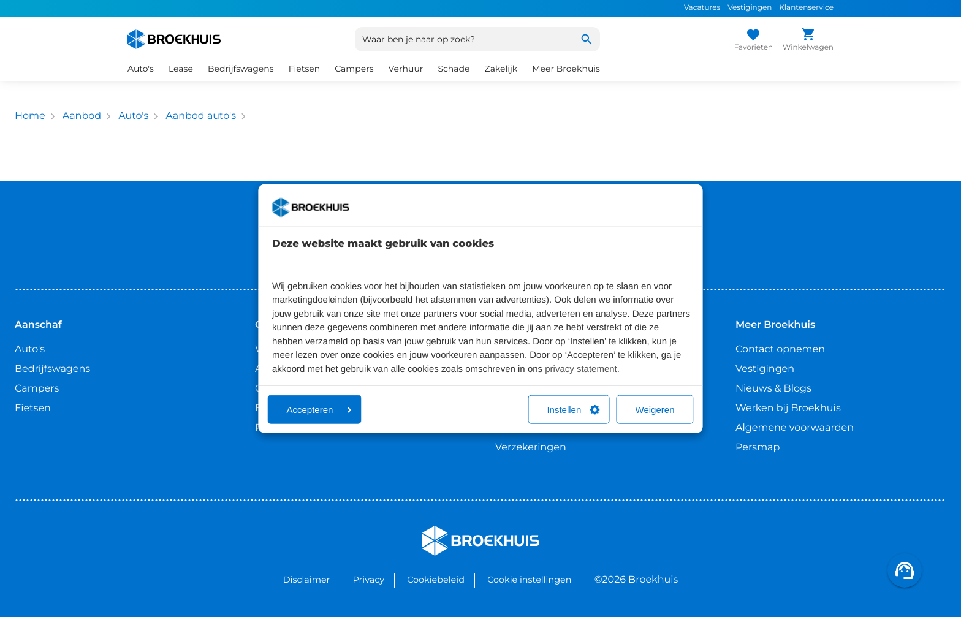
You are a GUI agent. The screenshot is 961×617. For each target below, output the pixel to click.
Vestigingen (749, 7)
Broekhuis (446, 531)
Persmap (757, 447)
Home (30, 116)
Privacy (368, 579)
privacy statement (581, 368)
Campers (354, 68)
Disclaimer (306, 579)
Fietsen (305, 68)
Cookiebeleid (436, 579)
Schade (453, 68)
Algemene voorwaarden (794, 428)
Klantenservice (806, 7)
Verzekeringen (530, 447)
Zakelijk (501, 68)
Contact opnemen (780, 349)
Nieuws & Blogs (773, 389)
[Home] (174, 39)
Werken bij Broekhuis (788, 408)
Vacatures (702, 7)
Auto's (140, 68)
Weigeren (655, 409)
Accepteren (319, 409)
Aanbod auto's (200, 116)
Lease (181, 68)
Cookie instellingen (529, 579)
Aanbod (82, 116)
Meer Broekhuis (566, 68)
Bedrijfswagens (241, 68)
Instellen (573, 409)
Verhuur (406, 68)
